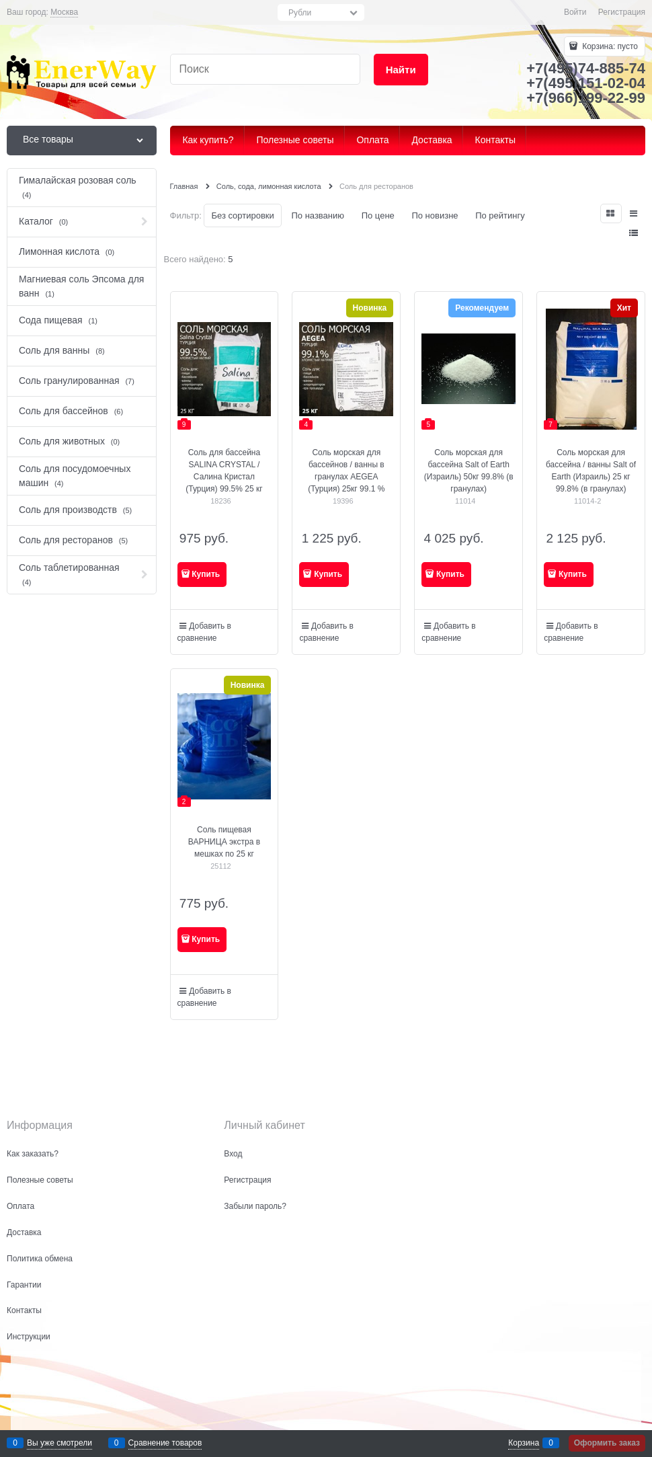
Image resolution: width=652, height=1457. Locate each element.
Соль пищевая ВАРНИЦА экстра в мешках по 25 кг (224, 842)
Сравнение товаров (165, 1443)
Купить (206, 574)
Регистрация (621, 12)
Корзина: (609, 46)
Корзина (523, 1443)
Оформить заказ (607, 1443)
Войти (575, 12)
